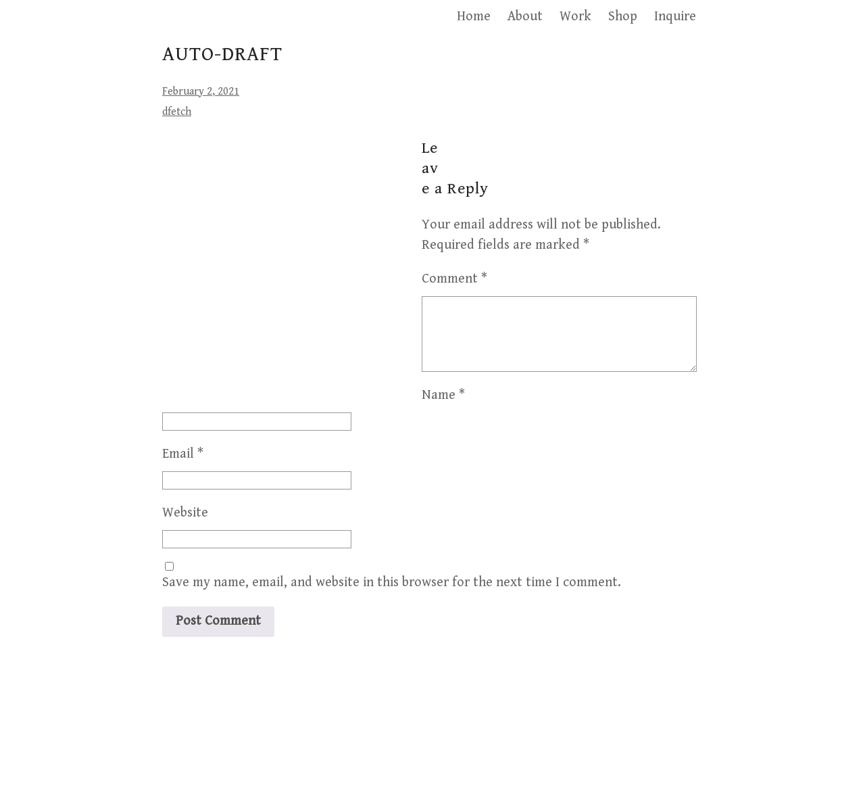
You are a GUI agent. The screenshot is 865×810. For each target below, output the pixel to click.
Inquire (675, 16)
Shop (622, 16)
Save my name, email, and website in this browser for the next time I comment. (391, 694)
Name (183, 507)
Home (474, 16)
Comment (454, 279)
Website (185, 625)
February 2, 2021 (200, 91)
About (525, 16)
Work (575, 16)
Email (182, 566)
